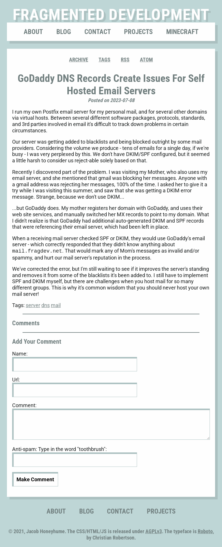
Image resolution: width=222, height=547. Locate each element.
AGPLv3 (153, 531)
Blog (63, 32)
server (33, 305)
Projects (138, 32)
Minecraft (182, 32)
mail (56, 305)
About (33, 32)
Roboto (205, 531)
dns (45, 305)
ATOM (146, 60)
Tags (104, 60)
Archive (78, 60)
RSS (125, 60)
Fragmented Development (111, 14)
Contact (97, 32)
